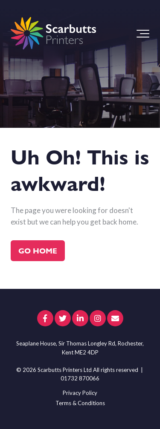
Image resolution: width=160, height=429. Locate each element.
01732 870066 (80, 378)
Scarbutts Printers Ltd (65, 369)
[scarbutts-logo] (53, 34)
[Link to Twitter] (63, 318)
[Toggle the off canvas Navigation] (143, 34)
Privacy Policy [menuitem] (80, 392)
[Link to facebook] (45, 318)
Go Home (37, 250)
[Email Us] (115, 318)
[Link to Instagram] (98, 318)
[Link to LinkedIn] (80, 318)
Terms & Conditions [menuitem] (80, 403)
